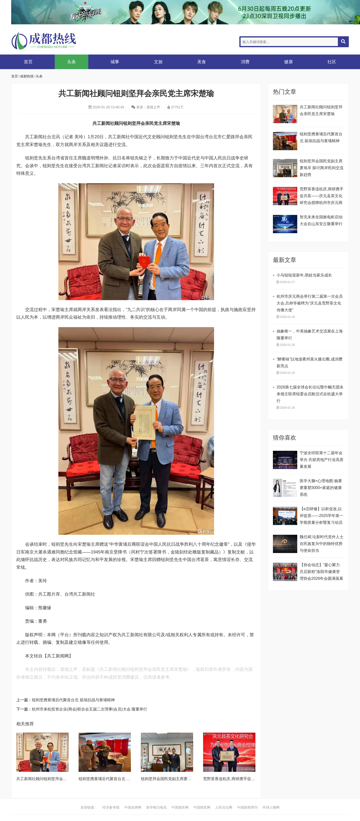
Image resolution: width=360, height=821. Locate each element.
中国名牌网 (132, 807)
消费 (245, 61)
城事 (114, 61)
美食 (201, 61)
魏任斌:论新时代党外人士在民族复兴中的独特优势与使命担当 (321, 544)
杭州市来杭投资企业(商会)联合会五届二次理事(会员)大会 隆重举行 (89, 709)
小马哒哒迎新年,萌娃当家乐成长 (304, 275)
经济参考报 (110, 807)
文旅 (158, 61)
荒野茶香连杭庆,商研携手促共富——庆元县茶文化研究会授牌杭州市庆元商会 (321, 196)
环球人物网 (270, 807)
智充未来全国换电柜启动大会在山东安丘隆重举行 (321, 220)
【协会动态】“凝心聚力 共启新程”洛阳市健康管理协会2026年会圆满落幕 (321, 572)
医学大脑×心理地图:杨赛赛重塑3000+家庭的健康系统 (321, 488)
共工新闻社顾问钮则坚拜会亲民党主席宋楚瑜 (55, 779)
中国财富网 (201, 807)
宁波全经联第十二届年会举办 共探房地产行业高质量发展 (321, 460)
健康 (288, 61)
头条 (71, 61)
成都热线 (50, 40)
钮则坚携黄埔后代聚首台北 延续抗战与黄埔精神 (73, 700)
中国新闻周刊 (247, 807)
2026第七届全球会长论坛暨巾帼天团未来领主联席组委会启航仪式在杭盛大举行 (310, 394)
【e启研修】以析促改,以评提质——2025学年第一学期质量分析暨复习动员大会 (321, 516)
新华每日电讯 (156, 807)
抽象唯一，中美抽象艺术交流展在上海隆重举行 (310, 334)
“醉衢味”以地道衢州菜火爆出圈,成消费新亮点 (309, 362)
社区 (331, 61)
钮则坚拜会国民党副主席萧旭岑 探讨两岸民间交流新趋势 (190, 779)
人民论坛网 (223, 807)
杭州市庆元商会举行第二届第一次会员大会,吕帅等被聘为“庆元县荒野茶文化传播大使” (310, 303)
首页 (28, 61)
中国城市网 (180, 807)
